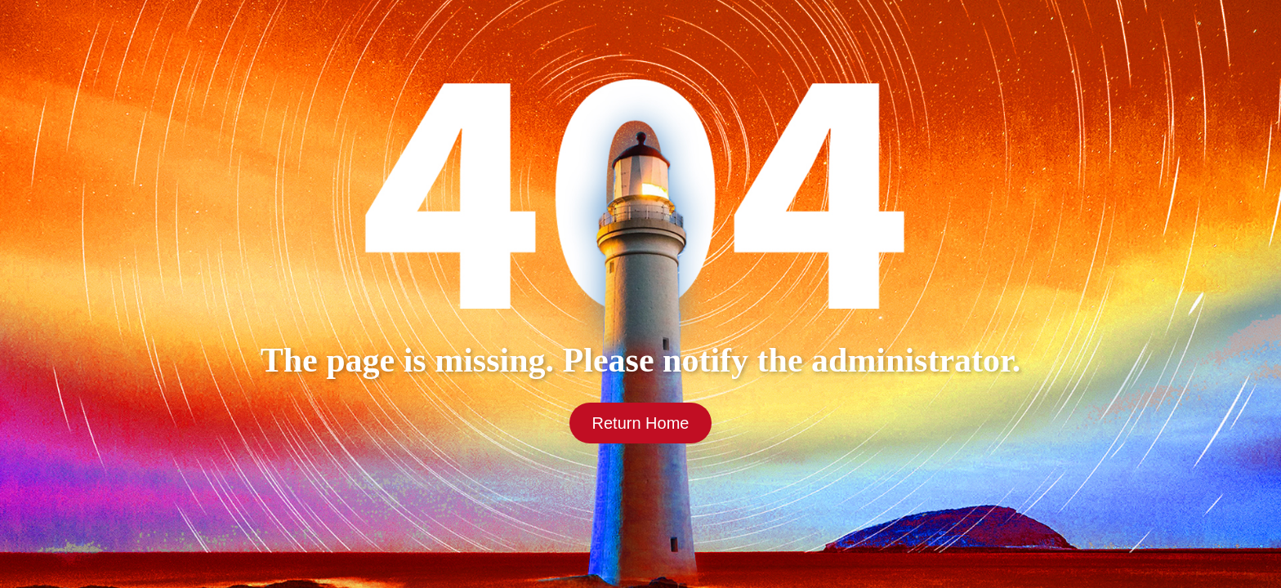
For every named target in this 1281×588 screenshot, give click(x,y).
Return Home (641, 423)
